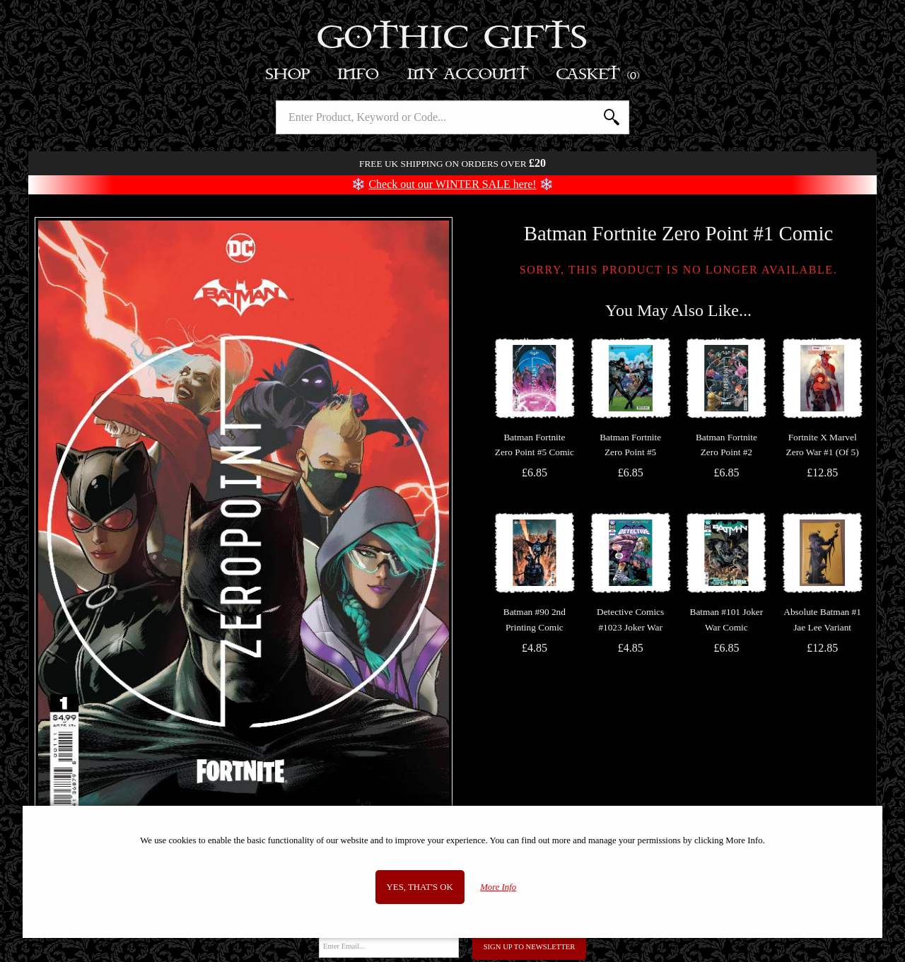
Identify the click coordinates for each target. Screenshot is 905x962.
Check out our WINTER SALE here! (452, 184)
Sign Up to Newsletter (530, 947)
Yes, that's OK (420, 887)
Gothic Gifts (452, 39)
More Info (498, 887)
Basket (598, 74)
